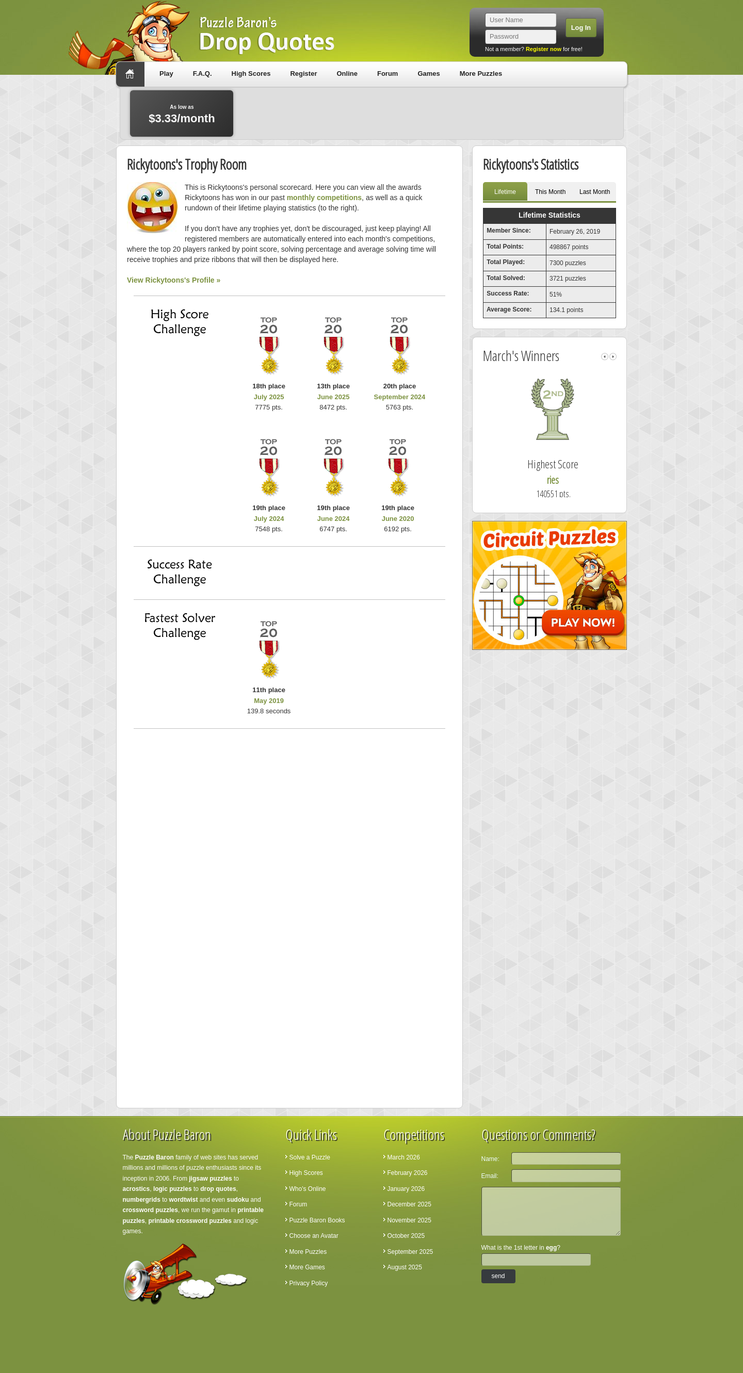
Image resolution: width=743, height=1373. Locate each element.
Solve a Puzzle (309, 1157)
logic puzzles (172, 1188)
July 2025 (269, 397)
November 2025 (409, 1220)
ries (561, 480)
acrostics (136, 1188)
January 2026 (406, 1188)
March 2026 (403, 1157)
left (604, 357)
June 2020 (398, 518)
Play (166, 73)
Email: (489, 1176)
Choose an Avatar (313, 1235)
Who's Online (307, 1188)
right (613, 357)
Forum (387, 73)
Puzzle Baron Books (317, 1220)
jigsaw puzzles (210, 1178)
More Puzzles (481, 73)
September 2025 (410, 1251)
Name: (490, 1159)
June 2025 (333, 397)
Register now (543, 49)
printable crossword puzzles (190, 1220)
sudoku (238, 1199)
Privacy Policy (308, 1283)
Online (346, 73)
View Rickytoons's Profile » (173, 280)
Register (303, 73)
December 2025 (409, 1204)
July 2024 (269, 518)
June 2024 (333, 518)
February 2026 (407, 1172)
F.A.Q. (202, 73)
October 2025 (406, 1235)
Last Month (594, 191)
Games (428, 73)
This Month (550, 191)
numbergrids (141, 1199)
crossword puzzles (150, 1210)
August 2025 (404, 1267)
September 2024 (400, 397)
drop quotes (218, 1188)
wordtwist (183, 1199)
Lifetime (505, 191)
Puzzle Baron (154, 1157)
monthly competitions (324, 197)
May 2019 (269, 701)
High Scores (251, 73)
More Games (307, 1267)
